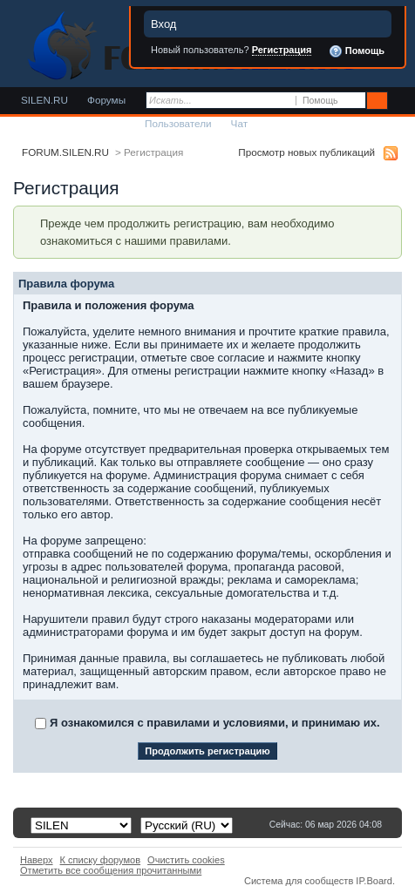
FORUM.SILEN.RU (65, 152)
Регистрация (282, 49)
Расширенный (400, 101)
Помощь (356, 51)
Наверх (36, 860)
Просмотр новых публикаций (306, 152)
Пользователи (178, 123)
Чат (239, 123)
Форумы (106, 99)
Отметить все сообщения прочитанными (110, 870)
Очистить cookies (186, 860)
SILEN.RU (44, 99)
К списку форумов (100, 860)
